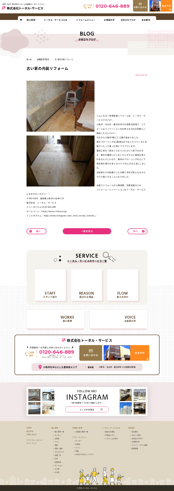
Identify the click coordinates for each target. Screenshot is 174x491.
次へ (135, 231)
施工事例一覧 (59, 432)
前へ (38, 231)
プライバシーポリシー (35, 440)
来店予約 (30, 431)
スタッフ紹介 (136, 435)
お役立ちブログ (137, 438)
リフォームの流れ (111, 438)
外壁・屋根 (59, 448)
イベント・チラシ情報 (139, 445)
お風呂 (57, 438)
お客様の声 (136, 442)
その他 (57, 472)
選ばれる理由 (110, 432)
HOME (29, 428)
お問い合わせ (31, 434)
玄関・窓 (58, 455)
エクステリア (59, 452)
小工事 (57, 469)
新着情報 (135, 448)
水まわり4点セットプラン (84, 454)
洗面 (56, 445)
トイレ (57, 442)
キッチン (58, 435)
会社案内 (135, 432)
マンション (59, 465)
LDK (56, 459)
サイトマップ (31, 443)
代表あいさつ (110, 435)
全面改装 (58, 462)
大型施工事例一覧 (81, 432)
